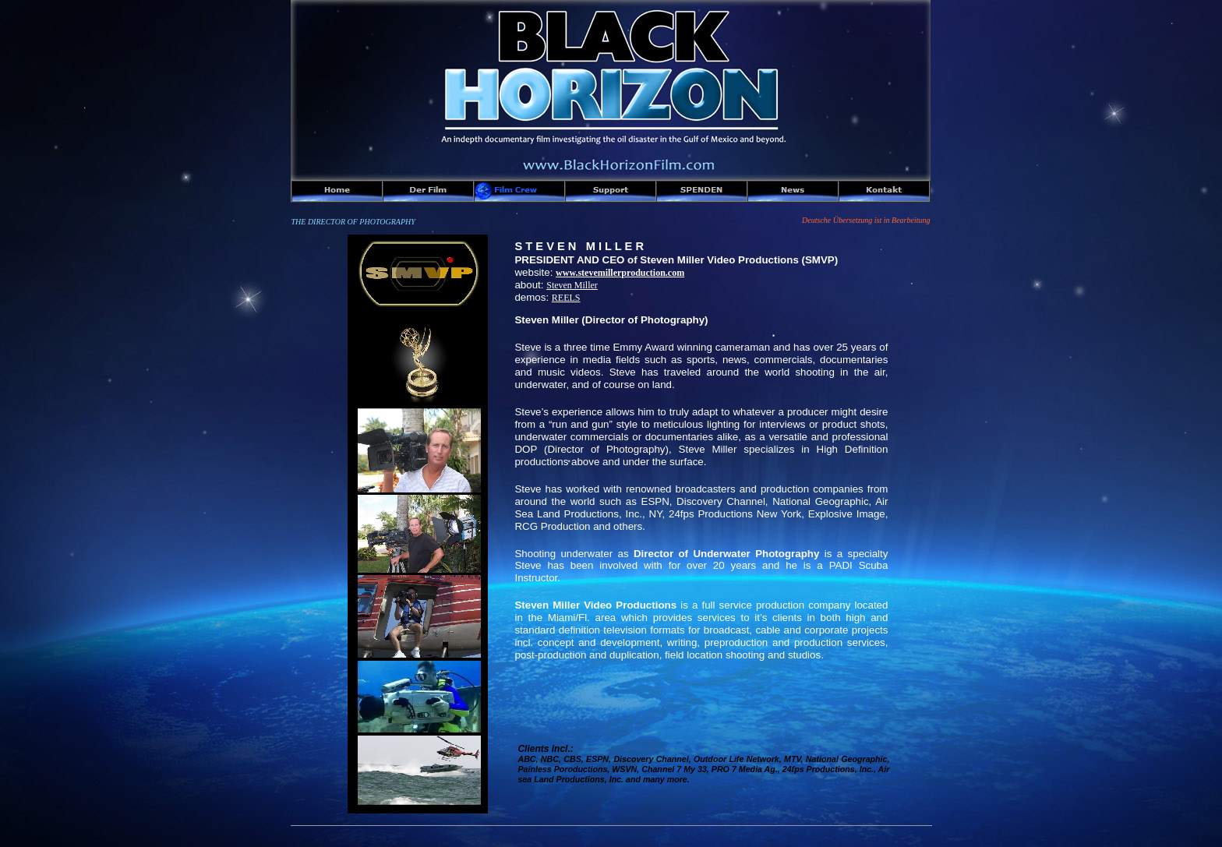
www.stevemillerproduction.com (620, 272)
